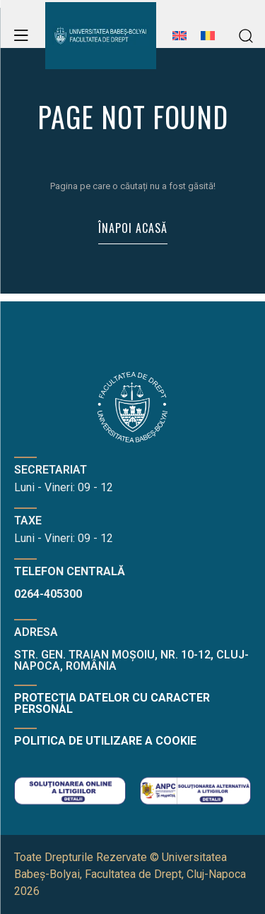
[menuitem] (179, 43)
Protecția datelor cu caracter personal (112, 703)
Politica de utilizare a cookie (105, 740)
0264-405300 (48, 594)
